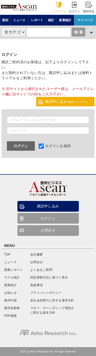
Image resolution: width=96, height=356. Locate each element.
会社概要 (36, 254)
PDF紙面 (10, 315)
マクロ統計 (12, 277)
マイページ (85, 20)
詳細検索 (91, 32)
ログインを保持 (55, 146)
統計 (51, 20)
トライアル (59, 7)
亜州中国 (10, 300)
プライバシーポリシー (45, 293)
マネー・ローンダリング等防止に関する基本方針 (52, 310)
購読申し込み (66, 101)
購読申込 (89, 7)
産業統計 (65, 20)
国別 (5, 20)
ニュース (19, 20)
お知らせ (10, 293)
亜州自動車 (12, 308)
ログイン (74, 7)
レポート (37, 20)
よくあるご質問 (41, 270)
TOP (7, 254)
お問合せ (48, 230)
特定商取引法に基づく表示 (49, 277)
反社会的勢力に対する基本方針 (52, 300)
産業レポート (13, 270)
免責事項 (36, 285)
